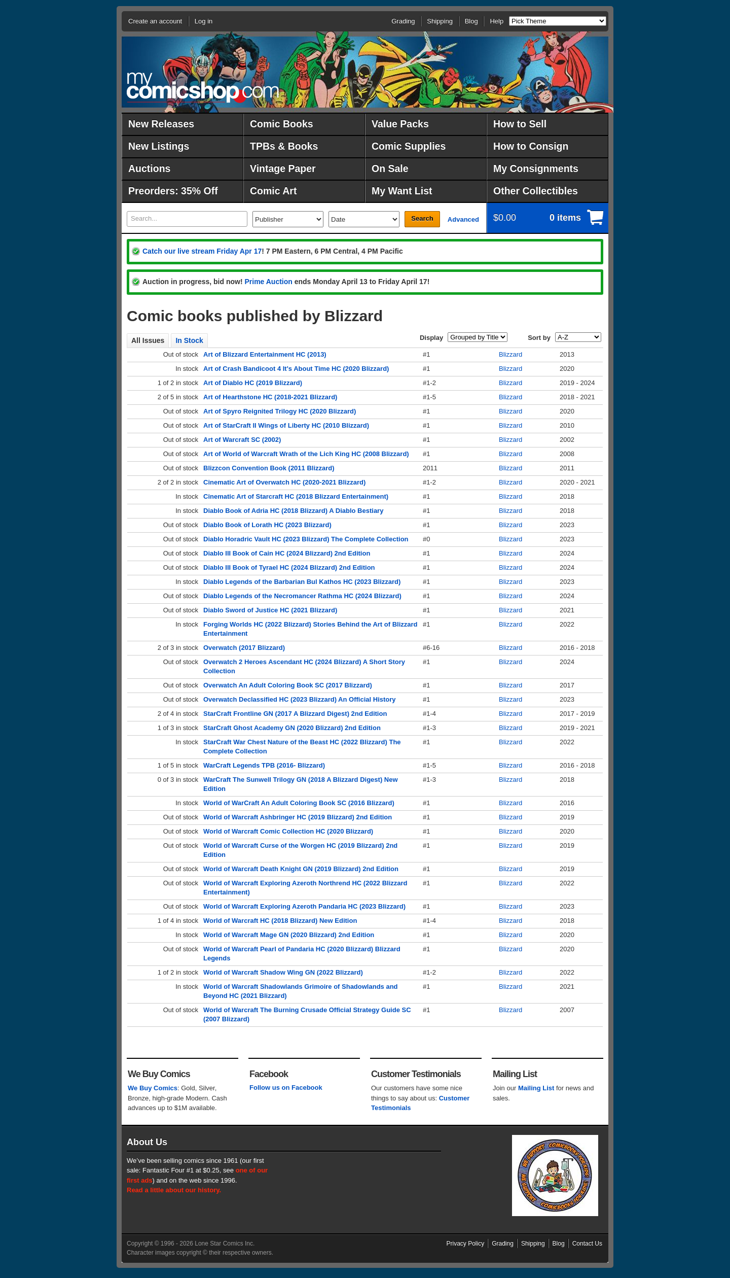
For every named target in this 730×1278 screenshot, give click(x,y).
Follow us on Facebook (285, 1087)
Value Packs (400, 123)
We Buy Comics (152, 1088)
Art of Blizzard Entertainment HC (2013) (264, 354)
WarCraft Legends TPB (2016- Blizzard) (264, 765)
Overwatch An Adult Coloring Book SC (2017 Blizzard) (287, 685)
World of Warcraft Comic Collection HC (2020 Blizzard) (288, 831)
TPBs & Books (284, 146)
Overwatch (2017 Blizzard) (244, 647)
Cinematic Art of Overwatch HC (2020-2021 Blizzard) (284, 482)
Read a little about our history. (174, 1190)
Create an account (155, 21)
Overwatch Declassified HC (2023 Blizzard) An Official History (299, 699)
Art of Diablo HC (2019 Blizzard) (252, 383)
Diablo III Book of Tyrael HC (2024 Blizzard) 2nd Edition (289, 567)
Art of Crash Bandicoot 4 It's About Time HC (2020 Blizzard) (296, 368)
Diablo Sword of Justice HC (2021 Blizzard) (270, 610)
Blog (471, 21)
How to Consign (530, 146)
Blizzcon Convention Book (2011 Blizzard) (269, 468)
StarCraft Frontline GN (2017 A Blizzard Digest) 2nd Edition (295, 713)
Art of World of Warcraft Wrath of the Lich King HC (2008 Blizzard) (306, 454)
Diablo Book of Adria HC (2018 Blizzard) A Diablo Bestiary (293, 510)
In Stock (189, 340)
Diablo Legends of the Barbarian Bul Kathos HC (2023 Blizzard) (301, 581)
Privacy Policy (466, 1243)
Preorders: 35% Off (173, 190)
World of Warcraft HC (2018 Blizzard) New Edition (280, 920)
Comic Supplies (409, 146)
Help (496, 21)
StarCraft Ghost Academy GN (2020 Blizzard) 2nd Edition (292, 728)
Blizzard (510, 354)
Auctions (149, 168)
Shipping (440, 21)
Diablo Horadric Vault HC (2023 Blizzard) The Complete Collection (306, 539)
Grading (403, 21)
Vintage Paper (283, 168)
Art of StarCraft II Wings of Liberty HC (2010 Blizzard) (286, 425)
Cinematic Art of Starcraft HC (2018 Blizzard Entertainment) (295, 496)
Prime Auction (268, 282)
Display (431, 337)
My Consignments (535, 168)
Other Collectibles (535, 190)
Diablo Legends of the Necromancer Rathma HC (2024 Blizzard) (302, 596)
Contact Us (587, 1243)
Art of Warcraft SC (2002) (242, 439)
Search (422, 218)
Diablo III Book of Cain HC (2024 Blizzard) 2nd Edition (286, 553)
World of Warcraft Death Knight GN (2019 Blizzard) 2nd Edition (300, 869)
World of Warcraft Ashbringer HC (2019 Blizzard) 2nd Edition (297, 817)
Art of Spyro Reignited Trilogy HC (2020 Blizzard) (279, 411)
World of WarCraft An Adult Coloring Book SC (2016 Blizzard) (298, 803)
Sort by (539, 337)
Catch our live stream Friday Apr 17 (202, 251)
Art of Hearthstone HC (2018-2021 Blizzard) (270, 397)
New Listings (158, 146)
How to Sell (519, 123)
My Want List (402, 190)
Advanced (463, 219)
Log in (203, 21)
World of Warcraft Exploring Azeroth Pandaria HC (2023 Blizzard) (304, 906)
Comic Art (273, 190)
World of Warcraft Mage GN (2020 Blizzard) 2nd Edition (288, 935)
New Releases (161, 123)
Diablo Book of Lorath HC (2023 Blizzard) (267, 525)
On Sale (390, 168)
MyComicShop (203, 87)
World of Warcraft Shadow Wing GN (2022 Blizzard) (283, 972)
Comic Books (281, 123)
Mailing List (536, 1088)
